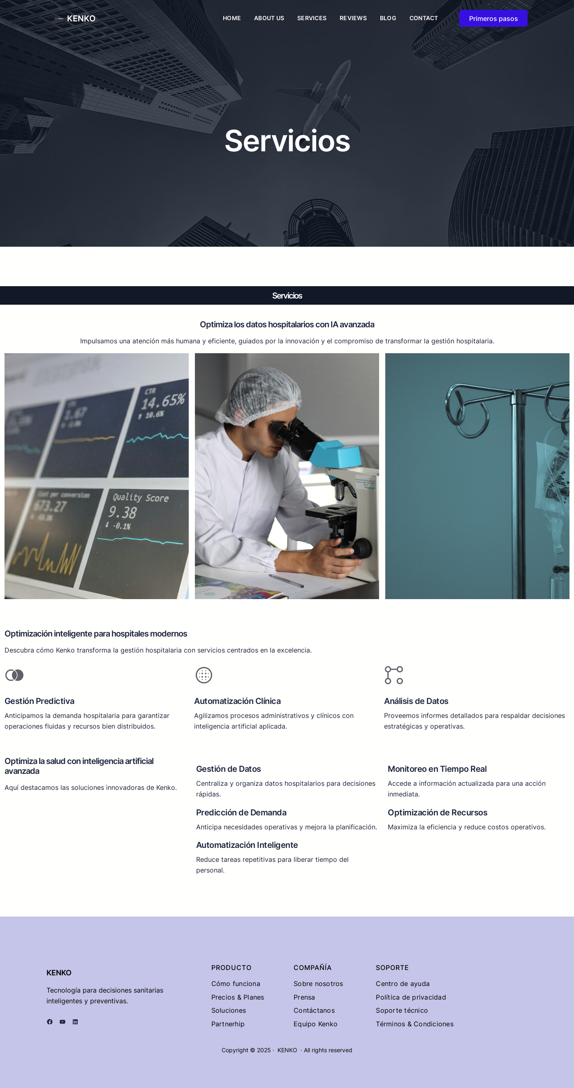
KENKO (81, 18)
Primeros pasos (493, 18)
